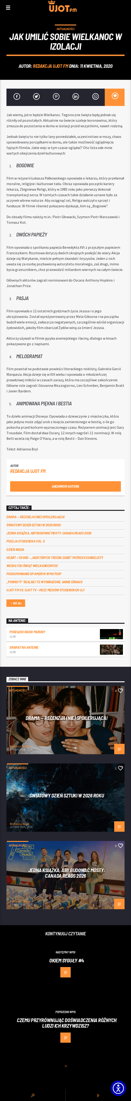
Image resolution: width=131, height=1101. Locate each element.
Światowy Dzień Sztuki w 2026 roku (33, 525)
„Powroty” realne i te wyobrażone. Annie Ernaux (44, 582)
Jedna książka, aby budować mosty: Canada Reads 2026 (48, 533)
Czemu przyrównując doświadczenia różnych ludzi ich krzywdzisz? (66, 1023)
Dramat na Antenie (23, 647)
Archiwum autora (65, 486)
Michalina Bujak (19, 824)
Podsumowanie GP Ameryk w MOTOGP (33, 573)
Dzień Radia (15, 549)
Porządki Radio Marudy (27, 632)
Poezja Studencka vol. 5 (25, 541)
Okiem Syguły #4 (66, 960)
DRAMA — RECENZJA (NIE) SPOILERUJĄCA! (35, 517)
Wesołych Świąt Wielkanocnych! (32, 565)
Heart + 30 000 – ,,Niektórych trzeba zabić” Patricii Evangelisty (54, 557)
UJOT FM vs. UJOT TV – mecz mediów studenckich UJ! (45, 590)
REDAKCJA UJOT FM (50, 66)
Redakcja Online (20, 746)
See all (16, 603)
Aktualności (65, 29)
